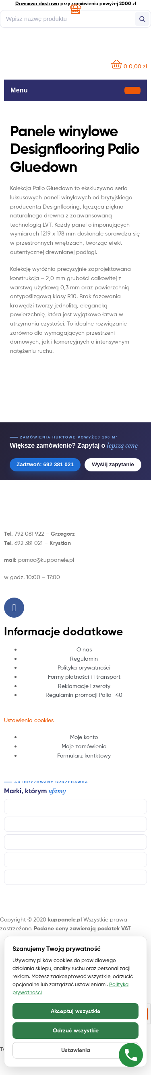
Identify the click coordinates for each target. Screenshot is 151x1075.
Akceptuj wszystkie (75, 1011)
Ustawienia (75, 1050)
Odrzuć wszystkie (76, 1030)
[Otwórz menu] (132, 90)
